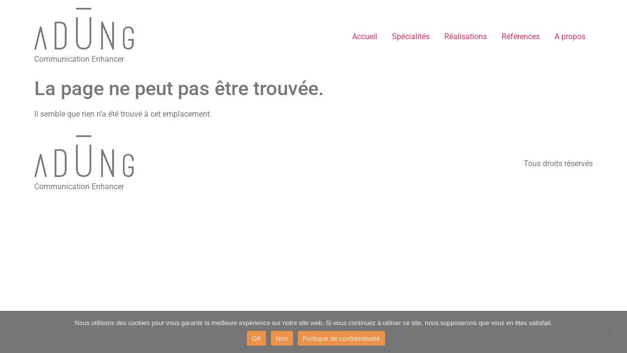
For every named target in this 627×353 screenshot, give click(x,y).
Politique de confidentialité (341, 338)
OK (256, 338)
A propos (570, 36)
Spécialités (411, 36)
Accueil (364, 36)
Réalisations (465, 36)
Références (521, 36)
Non (282, 338)
